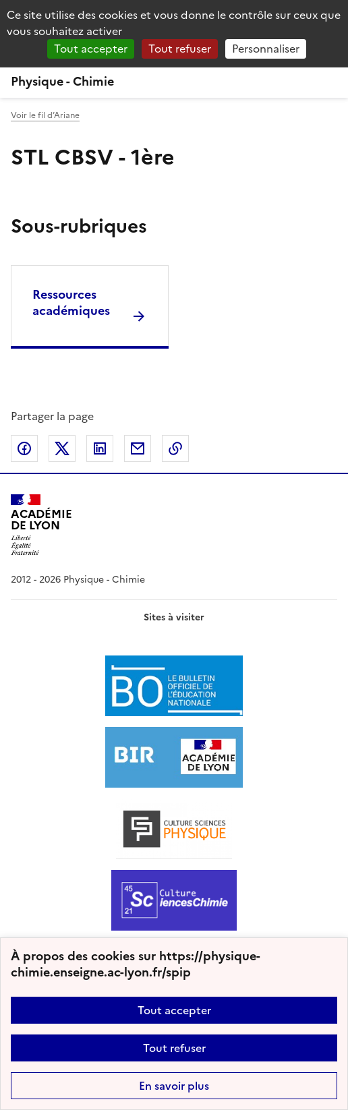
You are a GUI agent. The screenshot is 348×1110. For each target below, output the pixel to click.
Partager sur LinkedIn (99, 448)
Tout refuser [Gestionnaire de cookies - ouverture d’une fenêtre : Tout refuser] (179, 48)
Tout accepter (174, 1010)
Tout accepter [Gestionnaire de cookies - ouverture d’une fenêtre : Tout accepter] (90, 48)
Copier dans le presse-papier (175, 448)
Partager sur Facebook (24, 448)
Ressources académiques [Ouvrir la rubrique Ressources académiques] (71, 302)
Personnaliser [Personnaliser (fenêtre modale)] (265, 48)
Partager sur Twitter (62, 448)
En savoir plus (174, 1086)
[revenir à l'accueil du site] (174, 82)
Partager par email (137, 448)
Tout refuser (174, 1048)
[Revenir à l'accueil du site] (41, 525)
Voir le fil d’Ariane (45, 115)
